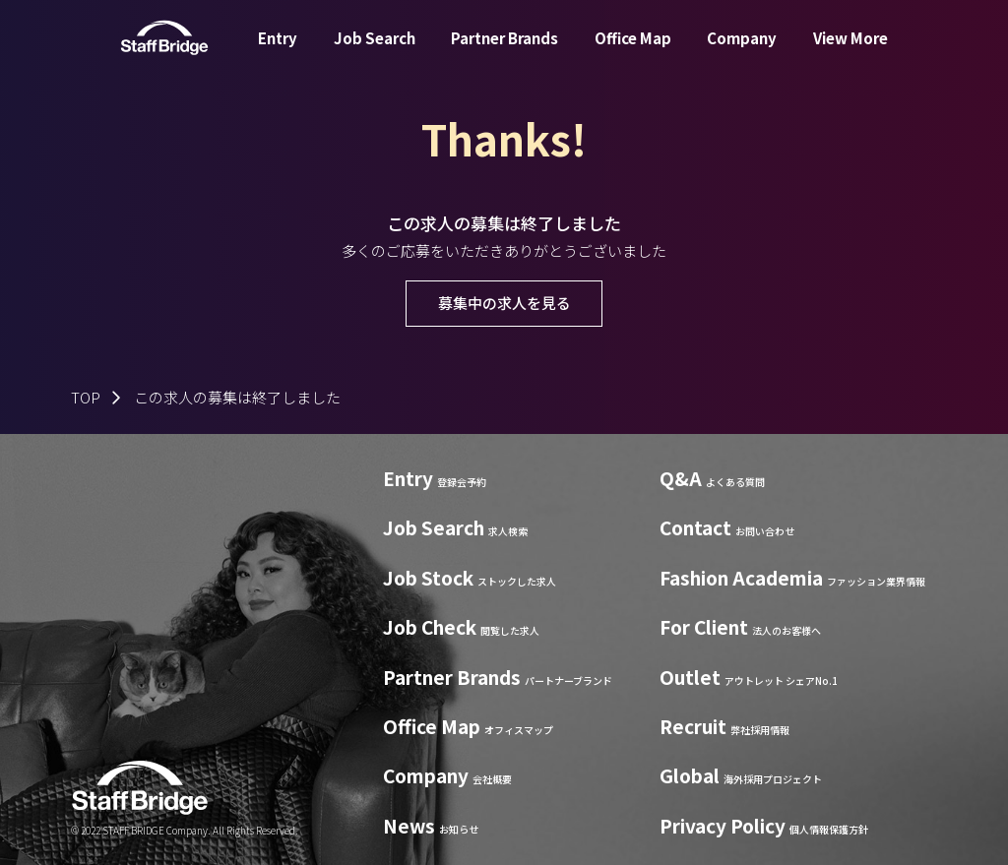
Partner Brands (504, 52)
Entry (277, 52)
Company (742, 52)
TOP (85, 397)
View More (850, 52)
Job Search (374, 52)
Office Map (633, 52)
